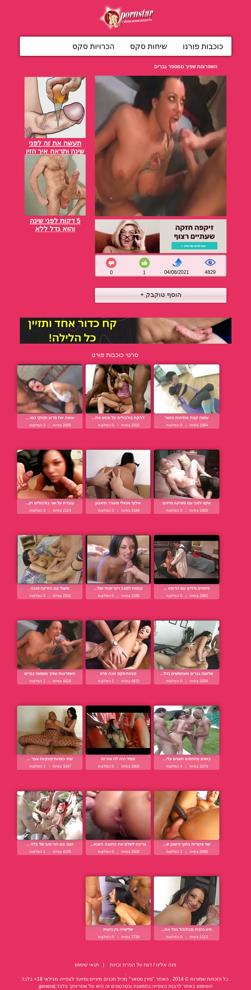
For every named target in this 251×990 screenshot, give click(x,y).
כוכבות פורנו (203, 46)
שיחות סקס (148, 46)
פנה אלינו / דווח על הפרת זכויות (142, 964)
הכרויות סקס (93, 46)
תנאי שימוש (87, 964)
